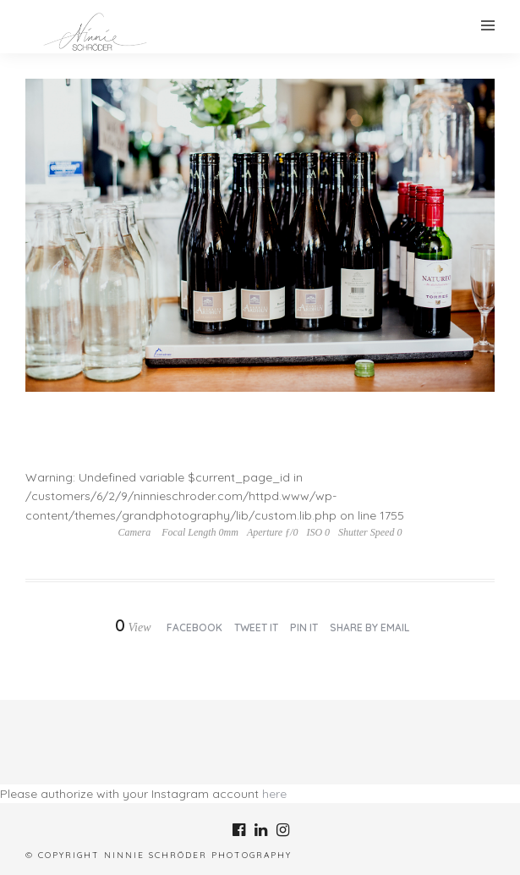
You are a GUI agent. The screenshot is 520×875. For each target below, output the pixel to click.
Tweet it (256, 627)
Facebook (194, 627)
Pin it (304, 627)
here (274, 793)
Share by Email (369, 627)
